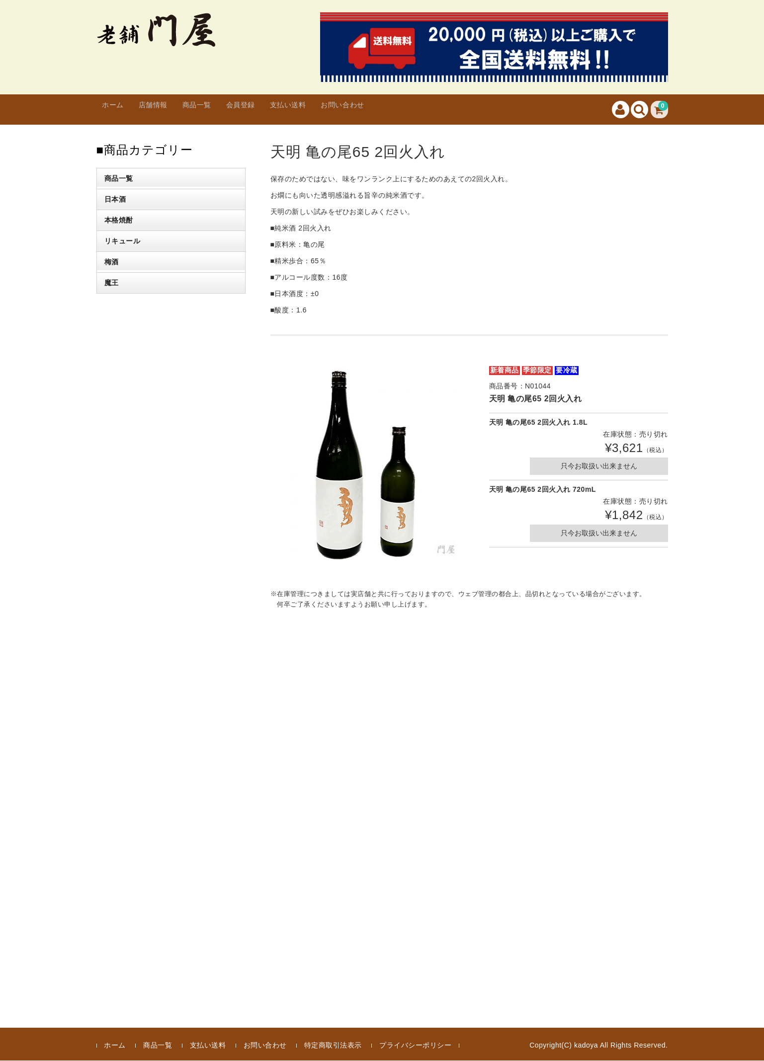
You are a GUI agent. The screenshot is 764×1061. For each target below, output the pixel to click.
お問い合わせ (399, 109)
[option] (369, 465)
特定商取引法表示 (333, 1046)
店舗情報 (168, 109)
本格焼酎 (118, 221)
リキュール (122, 241)
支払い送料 (333, 109)
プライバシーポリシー (415, 1046)
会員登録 (275, 109)
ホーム (118, 109)
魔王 (111, 283)
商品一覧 (222, 109)
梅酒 (111, 262)
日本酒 (115, 200)
